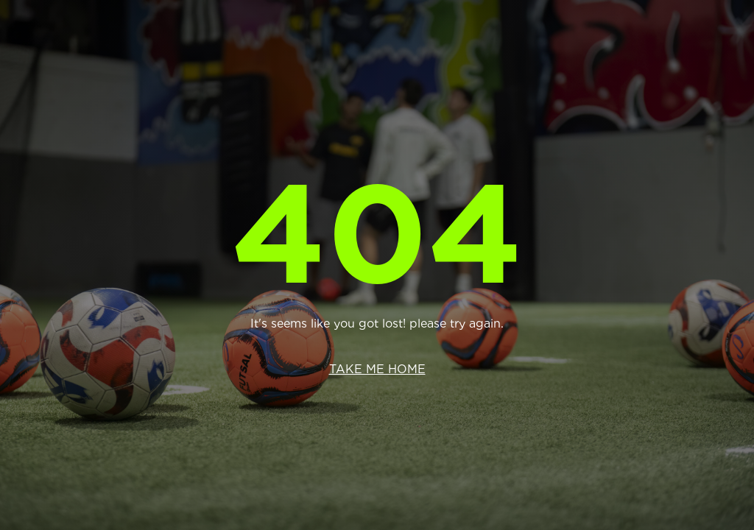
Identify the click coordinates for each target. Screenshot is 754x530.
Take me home (377, 369)
